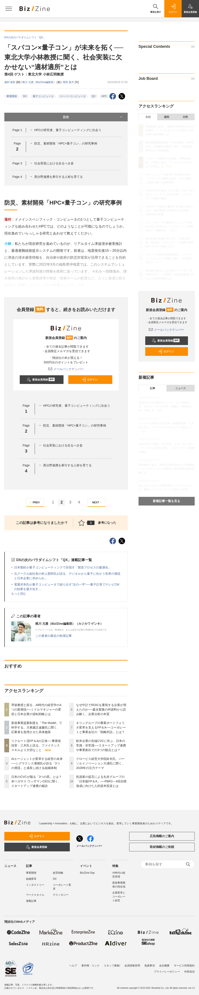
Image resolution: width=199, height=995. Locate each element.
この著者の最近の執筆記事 (53, 635)
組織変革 (31, 878)
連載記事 (31, 900)
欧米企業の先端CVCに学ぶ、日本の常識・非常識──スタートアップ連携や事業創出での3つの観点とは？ (101, 745)
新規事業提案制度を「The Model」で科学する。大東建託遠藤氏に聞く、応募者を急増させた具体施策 (36, 727)
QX (93, 96)
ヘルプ (73, 965)
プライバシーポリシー (167, 971)
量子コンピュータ (43, 96)
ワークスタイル (35, 894)
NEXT (97, 502)
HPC (104, 96)
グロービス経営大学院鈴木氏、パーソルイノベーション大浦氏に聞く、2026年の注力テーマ (100, 763)
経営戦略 (58, 872)
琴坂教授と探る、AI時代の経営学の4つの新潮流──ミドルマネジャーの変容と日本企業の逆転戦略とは (36, 709)
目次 (93, 117)
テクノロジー (61, 894)
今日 (148, 117)
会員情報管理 (132, 965)
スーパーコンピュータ (73, 96)
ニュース (180, 388)
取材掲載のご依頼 (162, 847)
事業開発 (12, 96)
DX (25, 96)
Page (17, 130)
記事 (152, 388)
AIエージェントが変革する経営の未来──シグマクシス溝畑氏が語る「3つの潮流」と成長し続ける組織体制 (37, 763)
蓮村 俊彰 (10, 82)
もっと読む (18, 593)
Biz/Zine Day (87, 872)
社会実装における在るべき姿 (54, 163)
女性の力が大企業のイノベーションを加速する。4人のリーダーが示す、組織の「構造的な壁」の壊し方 (165, 406)
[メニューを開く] (8, 8)
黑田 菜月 (69, 82)
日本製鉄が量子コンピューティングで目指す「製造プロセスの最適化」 (62, 567)
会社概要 (164, 965)
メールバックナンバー (66, 369)
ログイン (90, 379)
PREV (34, 502)
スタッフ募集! (112, 965)
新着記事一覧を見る (166, 501)
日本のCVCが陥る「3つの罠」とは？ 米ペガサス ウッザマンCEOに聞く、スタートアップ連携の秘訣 (36, 781)
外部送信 (189, 971)
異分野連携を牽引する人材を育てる (58, 176)
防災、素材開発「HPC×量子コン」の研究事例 (65, 143)
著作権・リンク (90, 965)
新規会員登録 (41, 379)
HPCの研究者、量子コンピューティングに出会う (67, 130)
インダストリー (35, 884)
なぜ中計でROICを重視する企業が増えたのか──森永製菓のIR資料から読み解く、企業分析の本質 (101, 709)
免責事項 (149, 965)
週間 (166, 117)
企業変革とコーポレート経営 (118, 896)
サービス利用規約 (184, 965)
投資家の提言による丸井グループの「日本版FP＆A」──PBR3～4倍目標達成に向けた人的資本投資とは (101, 781)
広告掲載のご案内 (162, 836)
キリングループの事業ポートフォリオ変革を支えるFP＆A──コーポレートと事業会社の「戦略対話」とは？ (101, 727)
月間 (185, 117)
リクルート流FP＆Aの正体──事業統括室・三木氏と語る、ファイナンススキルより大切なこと (36, 745)
